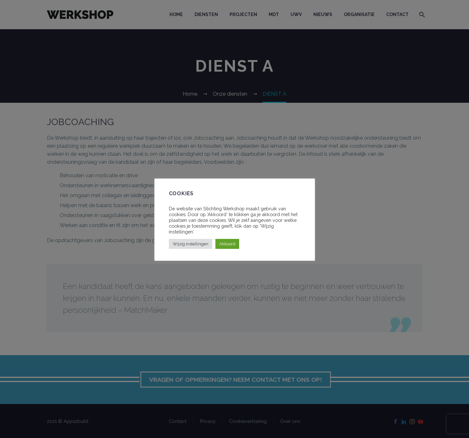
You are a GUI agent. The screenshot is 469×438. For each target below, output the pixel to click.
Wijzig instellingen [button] (190, 243)
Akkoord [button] (227, 243)
